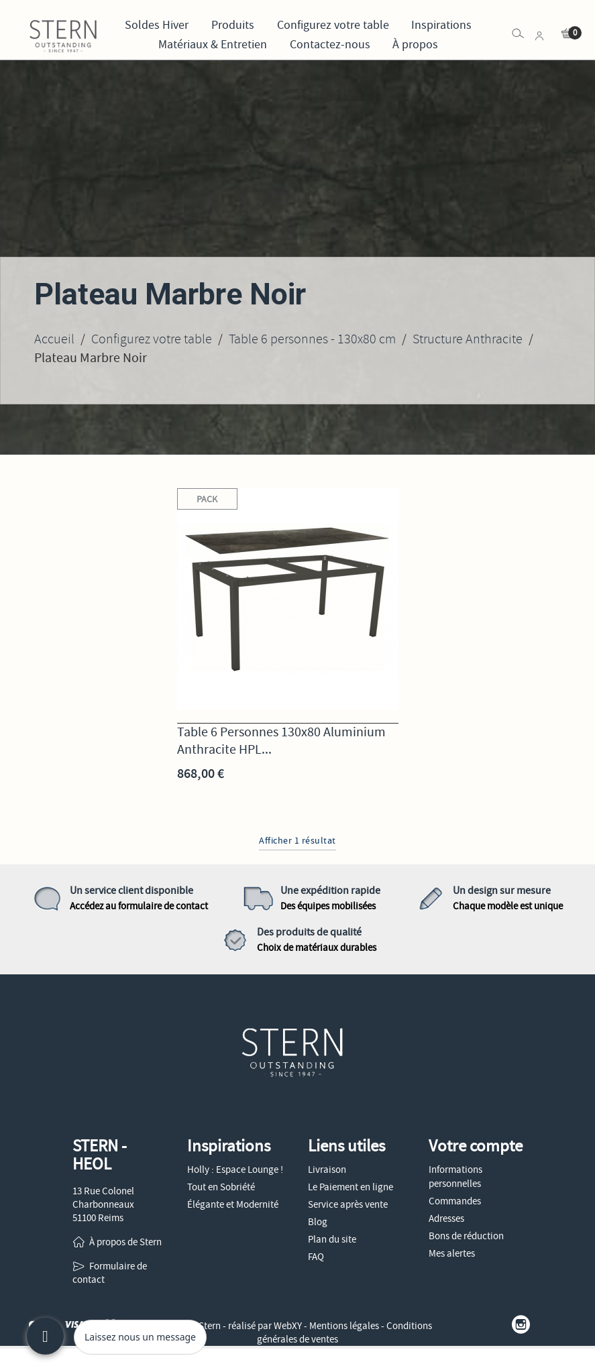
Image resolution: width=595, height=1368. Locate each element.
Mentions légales (344, 1325)
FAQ (316, 1256)
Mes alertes (452, 1253)
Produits (232, 25)
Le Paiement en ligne (350, 1187)
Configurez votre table (333, 25)
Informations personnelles (455, 1176)
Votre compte (476, 1146)
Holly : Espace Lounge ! (235, 1169)
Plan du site (332, 1239)
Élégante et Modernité (232, 1204)
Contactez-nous (330, 44)
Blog (317, 1222)
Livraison (327, 1169)
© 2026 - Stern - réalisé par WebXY (233, 1325)
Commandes (455, 1201)
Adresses (446, 1218)
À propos (415, 44)
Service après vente (348, 1204)
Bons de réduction (466, 1236)
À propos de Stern (125, 1242)
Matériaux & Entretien (212, 44)
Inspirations (441, 25)
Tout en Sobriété (221, 1187)
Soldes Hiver (156, 25)
